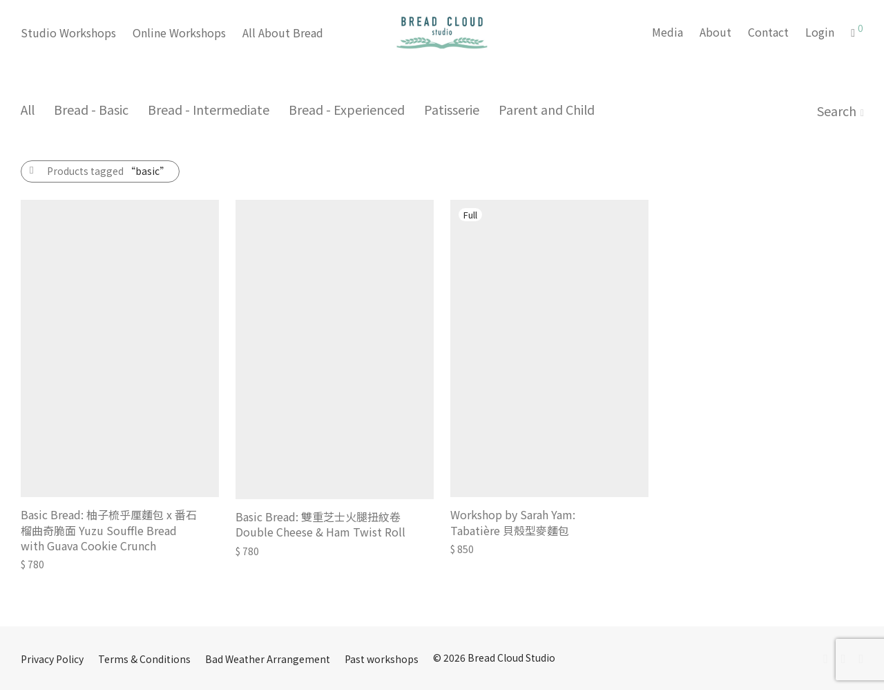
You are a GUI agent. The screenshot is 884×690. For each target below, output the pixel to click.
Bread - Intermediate (208, 109)
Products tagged (108, 171)
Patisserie (451, 109)
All (28, 109)
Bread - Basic (91, 109)
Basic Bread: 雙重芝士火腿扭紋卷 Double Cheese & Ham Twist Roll (320, 524)
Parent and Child (547, 109)
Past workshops (382, 659)
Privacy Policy (52, 659)
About (715, 32)
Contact (768, 32)
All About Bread (282, 32)
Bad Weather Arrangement (267, 659)
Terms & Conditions (144, 659)
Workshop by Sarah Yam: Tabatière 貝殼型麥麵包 (512, 522)
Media (667, 32)
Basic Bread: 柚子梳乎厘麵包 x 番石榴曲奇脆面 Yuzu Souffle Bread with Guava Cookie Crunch (109, 530)
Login (819, 32)
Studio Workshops (68, 32)
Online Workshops (179, 32)
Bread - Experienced (347, 109)
